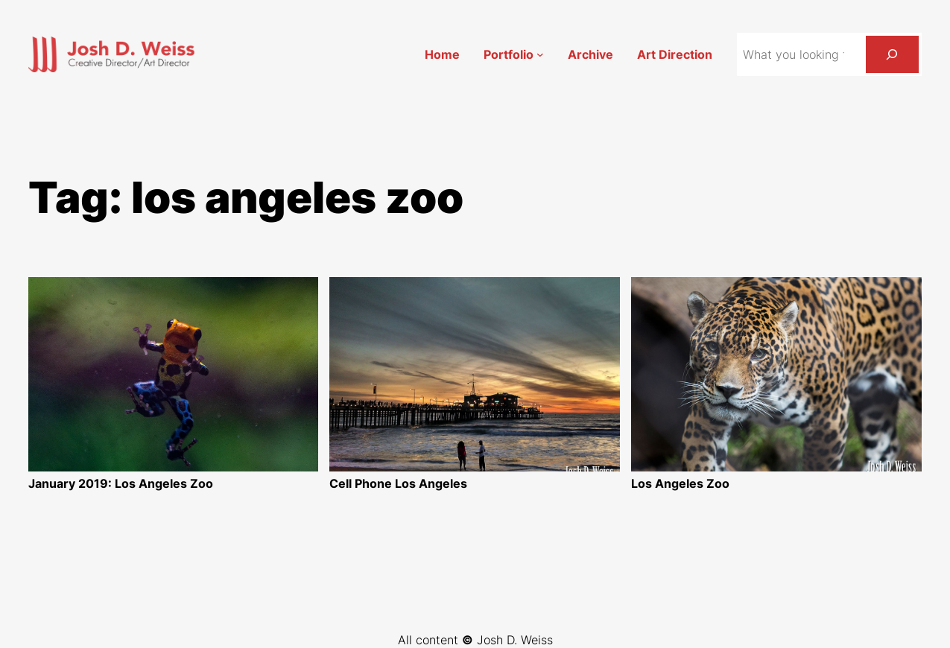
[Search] (892, 54)
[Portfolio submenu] (540, 54)
